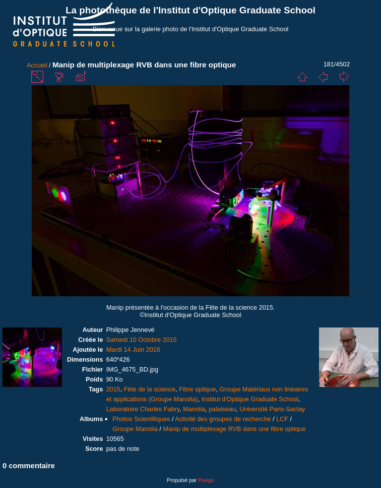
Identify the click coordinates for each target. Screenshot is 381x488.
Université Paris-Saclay (272, 409)
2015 (113, 389)
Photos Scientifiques (141, 419)
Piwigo (206, 480)
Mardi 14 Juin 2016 (133, 349)
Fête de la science (150, 389)
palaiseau (222, 409)
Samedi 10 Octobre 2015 (141, 339)
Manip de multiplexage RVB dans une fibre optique (234, 429)
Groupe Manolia (135, 429)
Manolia (194, 409)
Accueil (37, 65)
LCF (282, 419)
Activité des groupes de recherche (223, 419)
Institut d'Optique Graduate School (249, 399)
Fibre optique (197, 389)
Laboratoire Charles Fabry (143, 409)
